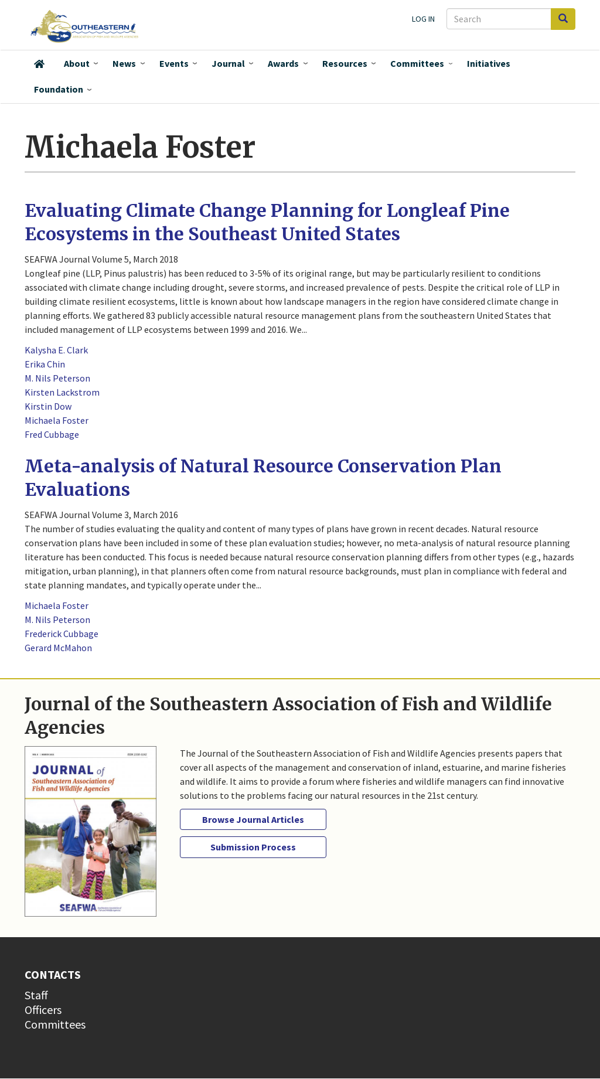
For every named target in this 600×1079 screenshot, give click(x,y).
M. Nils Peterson (57, 378)
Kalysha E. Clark (56, 350)
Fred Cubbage (52, 434)
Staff (36, 994)
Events (174, 63)
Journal (228, 63)
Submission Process (253, 847)
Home (39, 64)
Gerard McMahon (58, 647)
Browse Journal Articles (253, 819)
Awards (283, 63)
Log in (423, 18)
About (77, 63)
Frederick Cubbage (61, 633)
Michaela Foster (56, 420)
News (124, 63)
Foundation (58, 89)
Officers (43, 1009)
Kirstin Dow (48, 406)
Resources (344, 63)
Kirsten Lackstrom (62, 392)
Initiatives (488, 63)
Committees (417, 63)
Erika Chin (45, 364)
